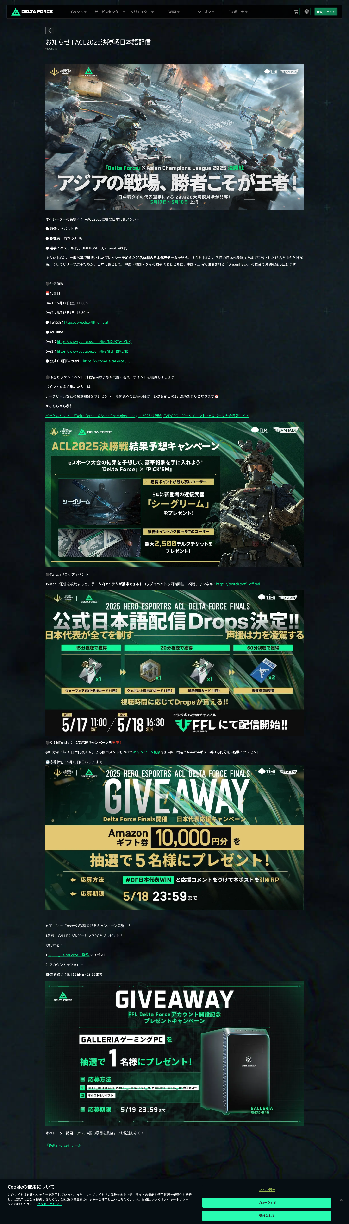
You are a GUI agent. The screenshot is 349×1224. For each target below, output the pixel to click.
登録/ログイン (326, 12)
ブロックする (266, 1202)
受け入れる (267, 1215)
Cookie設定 (267, 1189)
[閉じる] (341, 1199)
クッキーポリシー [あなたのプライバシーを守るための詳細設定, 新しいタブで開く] (49, 1204)
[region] (174, 1201)
